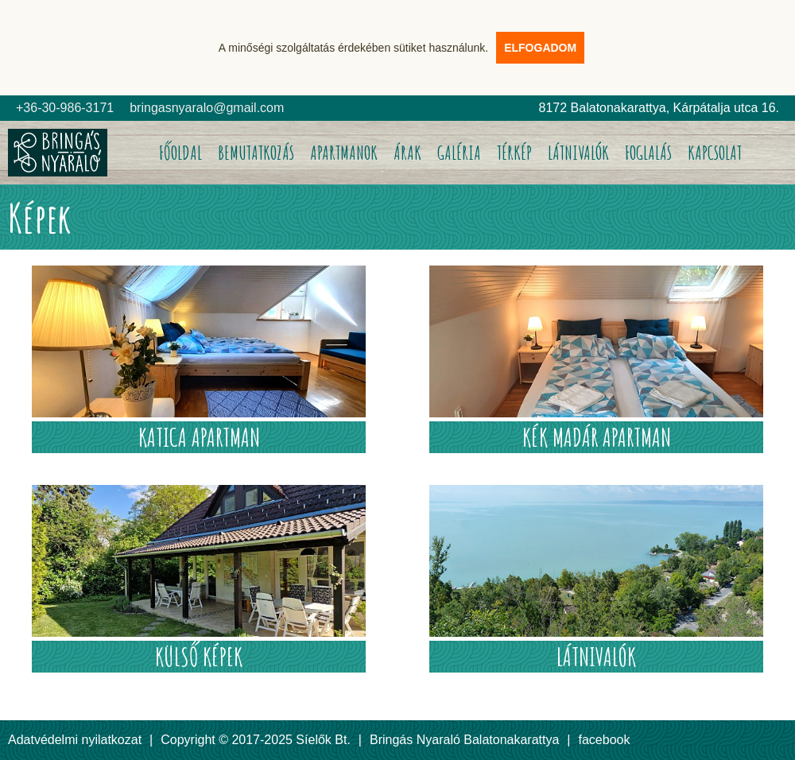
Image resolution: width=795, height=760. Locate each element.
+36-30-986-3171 (65, 107)
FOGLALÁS (648, 153)
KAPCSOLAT (715, 153)
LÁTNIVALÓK (578, 153)
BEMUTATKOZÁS (256, 153)
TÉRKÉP (514, 153)
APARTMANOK (344, 153)
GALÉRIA (459, 153)
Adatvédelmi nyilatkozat (75, 739)
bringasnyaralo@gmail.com (207, 107)
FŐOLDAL (180, 153)
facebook (604, 739)
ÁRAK (407, 153)
